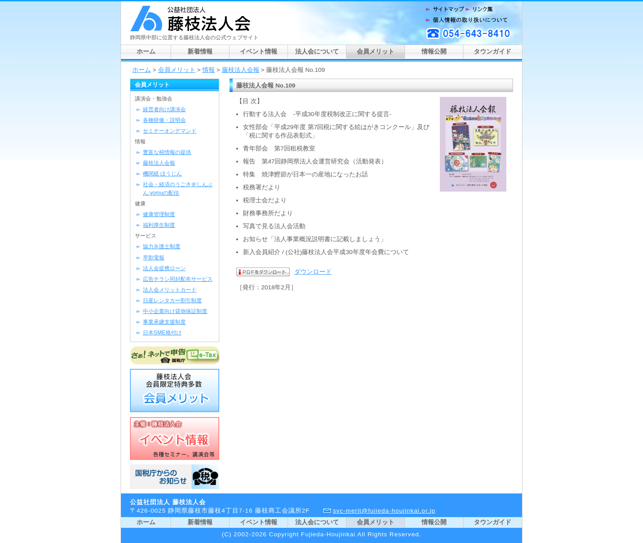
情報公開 (434, 51)
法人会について (317, 51)
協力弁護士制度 (161, 246)
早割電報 (153, 258)
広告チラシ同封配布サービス (178, 279)
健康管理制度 (159, 214)
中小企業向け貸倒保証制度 (175, 311)
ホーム (146, 51)
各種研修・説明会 (164, 120)
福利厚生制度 (159, 225)
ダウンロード (313, 271)
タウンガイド (492, 51)
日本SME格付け (162, 333)
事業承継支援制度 (164, 322)
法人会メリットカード (169, 290)
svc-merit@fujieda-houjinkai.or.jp (384, 510)
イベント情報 (258, 51)
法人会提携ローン (164, 268)
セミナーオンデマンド (169, 131)
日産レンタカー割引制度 (172, 300)
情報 (208, 70)
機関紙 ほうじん (162, 174)
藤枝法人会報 (240, 70)
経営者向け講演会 (164, 109)
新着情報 (200, 51)
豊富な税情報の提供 (167, 152)
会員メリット (375, 51)
